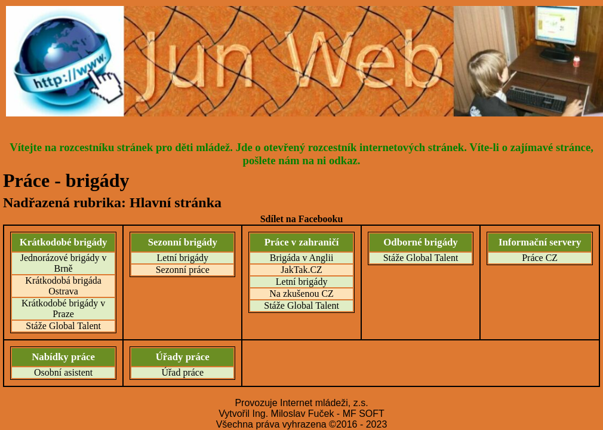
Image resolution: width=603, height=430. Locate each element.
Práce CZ (540, 258)
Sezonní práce (183, 270)
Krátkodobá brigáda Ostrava (63, 285)
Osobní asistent (63, 372)
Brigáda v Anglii (302, 258)
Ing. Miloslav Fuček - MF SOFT (318, 413)
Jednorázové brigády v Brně (63, 263)
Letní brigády (182, 258)
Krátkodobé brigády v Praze (63, 308)
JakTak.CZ (301, 270)
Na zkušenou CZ (301, 293)
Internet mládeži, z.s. (324, 403)
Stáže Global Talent (63, 326)
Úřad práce (182, 372)
